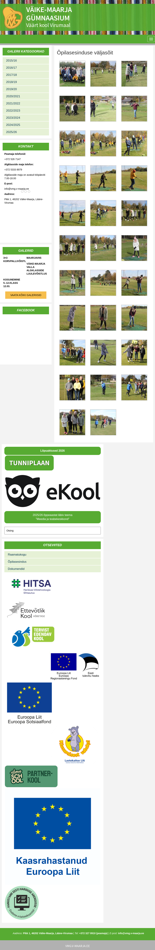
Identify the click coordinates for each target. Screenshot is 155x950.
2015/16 (11, 60)
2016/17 (11, 67)
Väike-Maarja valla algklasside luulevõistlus (37, 268)
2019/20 (11, 89)
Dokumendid (16, 569)
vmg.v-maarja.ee (77, 946)
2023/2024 (13, 117)
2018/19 (11, 82)
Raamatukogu (17, 554)
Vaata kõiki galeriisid (25, 295)
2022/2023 (13, 110)
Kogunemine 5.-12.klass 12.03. (11, 283)
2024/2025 (13, 125)
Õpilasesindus (17, 561)
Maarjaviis (34, 257)
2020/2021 (13, 96)
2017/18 (11, 75)
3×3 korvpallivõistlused (14, 259)
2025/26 (11, 132)
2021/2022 (13, 103)
